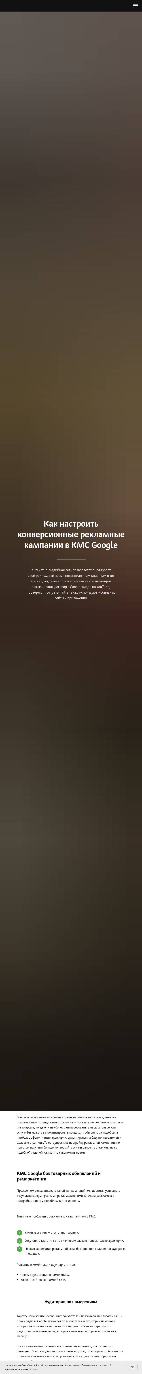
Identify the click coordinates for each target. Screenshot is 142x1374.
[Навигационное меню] (135, 6)
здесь (34, 1369)
